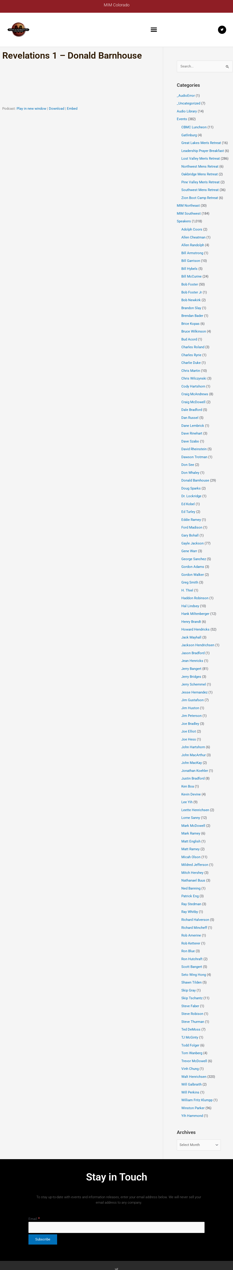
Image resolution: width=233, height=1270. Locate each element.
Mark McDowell (193, 809)
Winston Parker (193, 1085)
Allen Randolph (192, 242)
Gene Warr (189, 541)
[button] (154, 30)
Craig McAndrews (194, 387)
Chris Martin (190, 365)
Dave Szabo (190, 433)
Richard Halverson (195, 901)
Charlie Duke (191, 357)
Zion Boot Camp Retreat (199, 196)
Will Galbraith (191, 1062)
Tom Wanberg (191, 1031)
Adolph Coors (191, 226)
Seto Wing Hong (193, 955)
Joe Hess (188, 725)
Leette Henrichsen (195, 794)
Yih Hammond (192, 1093)
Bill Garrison (190, 257)
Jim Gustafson (192, 686)
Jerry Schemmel (193, 671)
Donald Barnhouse (195, 472)
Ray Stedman (191, 886)
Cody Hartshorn (193, 380)
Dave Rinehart (191, 426)
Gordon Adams (192, 556)
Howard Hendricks (195, 617)
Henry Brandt (191, 610)
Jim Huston (190, 694)
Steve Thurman (192, 1001)
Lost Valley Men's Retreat (200, 157)
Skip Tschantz (192, 978)
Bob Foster (189, 280)
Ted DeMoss (190, 1009)
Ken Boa (187, 771)
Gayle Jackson (192, 533)
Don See (187, 457)
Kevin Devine (191, 778)
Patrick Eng (190, 878)
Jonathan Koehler (194, 755)
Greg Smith (189, 571)
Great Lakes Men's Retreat (201, 142)
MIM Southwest (189, 211)
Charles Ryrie (191, 349)
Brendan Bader (192, 311)
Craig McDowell (193, 395)
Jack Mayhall (191, 625)
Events (182, 119)
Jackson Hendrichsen (197, 633)
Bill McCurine (191, 273)
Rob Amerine (191, 917)
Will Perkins (190, 1070)
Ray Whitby (189, 893)
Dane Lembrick (192, 418)
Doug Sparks (191, 479)
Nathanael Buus (193, 863)
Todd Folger (190, 1024)
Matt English (190, 825)
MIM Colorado (116, 4)
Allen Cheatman (193, 234)
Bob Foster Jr (191, 288)
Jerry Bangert (191, 656)
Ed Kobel (188, 495)
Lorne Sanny (190, 801)
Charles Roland (192, 341)
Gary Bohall (190, 525)
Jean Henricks (192, 648)
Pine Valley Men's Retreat (200, 180)
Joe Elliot (188, 717)
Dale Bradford (191, 403)
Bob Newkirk (191, 295)
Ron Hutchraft (192, 939)
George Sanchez (193, 549)
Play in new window (31, 109)
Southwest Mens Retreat (200, 188)
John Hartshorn (193, 733)
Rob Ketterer (190, 924)
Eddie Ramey (191, 510)
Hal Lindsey (190, 594)
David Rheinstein (194, 441)
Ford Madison (191, 518)
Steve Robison (192, 993)
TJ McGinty (189, 1016)
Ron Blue (188, 932)
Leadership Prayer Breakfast (202, 149)
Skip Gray (188, 970)
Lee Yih (186, 786)
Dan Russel (189, 410)
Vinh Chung (190, 1047)
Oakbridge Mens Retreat (199, 173)
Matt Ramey (190, 832)
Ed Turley (188, 502)
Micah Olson (190, 840)
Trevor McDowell (194, 1039)
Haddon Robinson (194, 587)
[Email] (116, 1204)
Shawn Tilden (191, 962)
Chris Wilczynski (193, 372)
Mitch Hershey (192, 855)
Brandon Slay (191, 303)
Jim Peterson (191, 702)
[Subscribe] (42, 1216)
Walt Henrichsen (193, 1054)
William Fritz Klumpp (197, 1077)
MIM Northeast (188, 203)
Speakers (184, 218)
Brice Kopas (190, 318)
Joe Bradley (190, 709)
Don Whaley (190, 464)
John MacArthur (193, 740)
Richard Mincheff (194, 909)
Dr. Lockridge (191, 487)
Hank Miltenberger (195, 602)
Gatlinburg (189, 134)
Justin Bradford (193, 763)
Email (34, 1196)
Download (56, 109)
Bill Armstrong (192, 249)
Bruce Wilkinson (193, 326)
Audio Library (187, 111)
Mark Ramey (190, 817)
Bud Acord (189, 334)
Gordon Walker (192, 564)
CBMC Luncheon (194, 126)
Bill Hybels (189, 265)
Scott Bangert (191, 947)
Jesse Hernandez (194, 679)
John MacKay (191, 748)
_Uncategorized (188, 103)
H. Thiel (187, 579)
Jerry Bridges (191, 663)
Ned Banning (190, 870)
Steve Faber (190, 985)
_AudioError (186, 96)
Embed (72, 109)
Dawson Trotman (194, 449)
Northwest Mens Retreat (199, 165)
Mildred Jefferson (194, 847)
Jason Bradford (193, 641)
